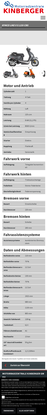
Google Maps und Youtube (12, 397)
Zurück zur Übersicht (17, 365)
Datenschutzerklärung (37, 387)
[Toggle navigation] (43, 17)
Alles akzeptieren (26, 411)
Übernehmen (9, 411)
